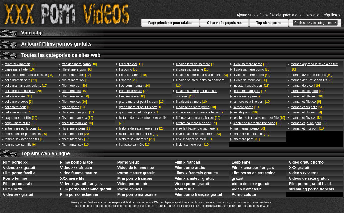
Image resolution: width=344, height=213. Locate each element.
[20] (23, 91)
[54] (251, 75)
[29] (21, 80)
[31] (29, 75)
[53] (128, 69)
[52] (306, 118)
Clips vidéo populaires (224, 23)
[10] (20, 64)
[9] (19, 102)
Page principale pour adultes (170, 23)
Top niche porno (268, 23)
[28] (251, 85)
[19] (76, 128)
